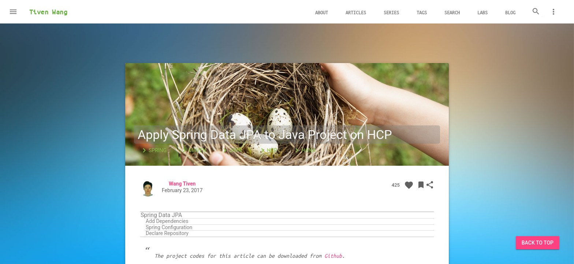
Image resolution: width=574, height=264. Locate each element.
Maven (193, 150)
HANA (304, 150)
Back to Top (537, 242)
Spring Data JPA (161, 215)
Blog (510, 12)
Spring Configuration (169, 227)
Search (452, 12)
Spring (153, 150)
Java (231, 150)
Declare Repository (167, 233)
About (321, 12)
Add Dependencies (167, 221)
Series (391, 12)
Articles (356, 12)
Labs (482, 12)
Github (333, 255)
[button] (13, 12)
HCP (267, 150)
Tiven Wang (48, 12)
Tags (422, 12)
